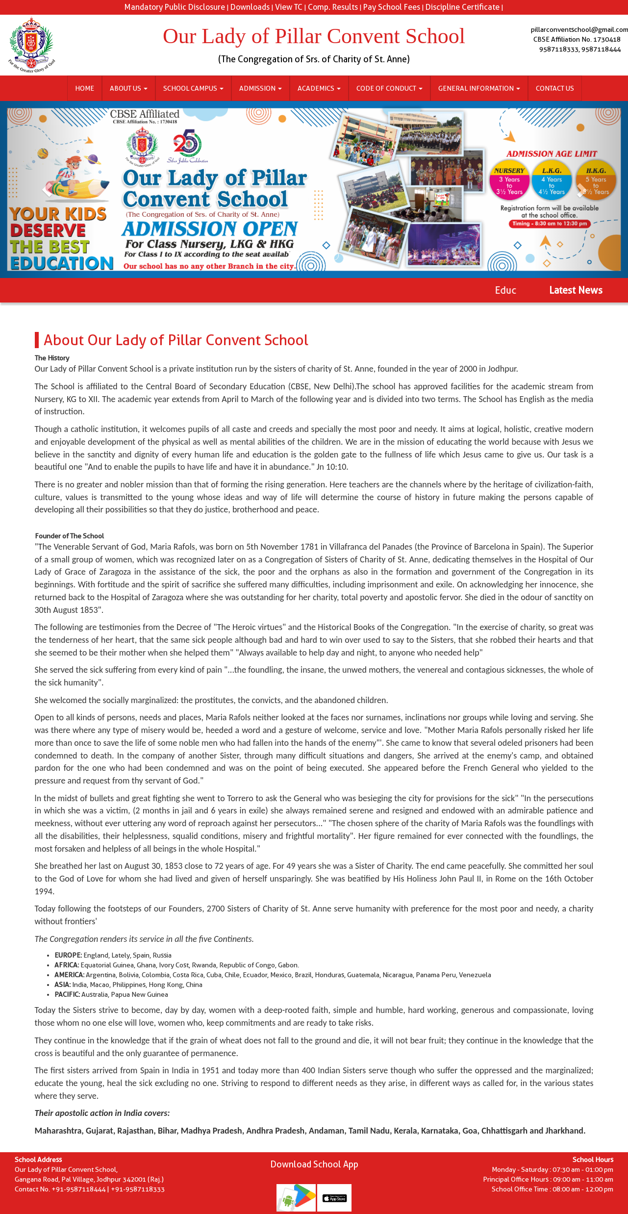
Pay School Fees (391, 7)
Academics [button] (319, 88)
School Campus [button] (193, 88)
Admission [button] (260, 88)
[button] (47, 189)
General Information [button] (479, 88)
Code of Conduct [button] (389, 88)
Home (84, 88)
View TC (288, 7)
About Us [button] (129, 88)
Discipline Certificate (463, 7)
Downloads (250, 7)
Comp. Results (333, 7)
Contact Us (555, 88)
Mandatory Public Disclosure (175, 7)
